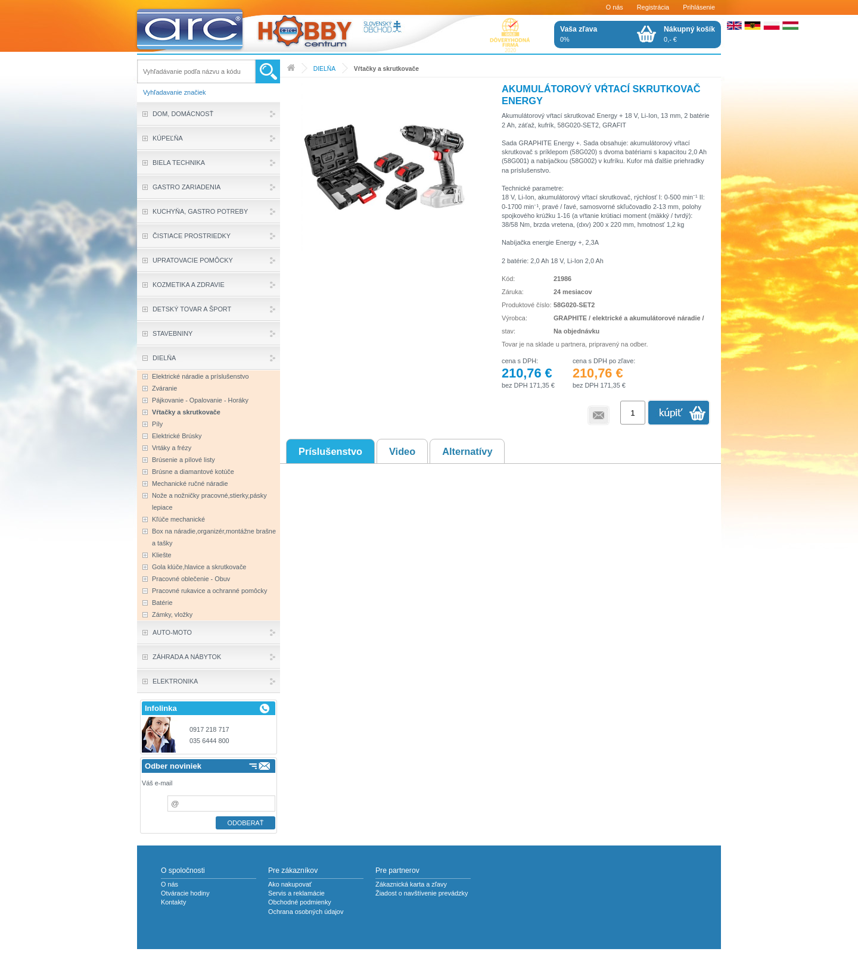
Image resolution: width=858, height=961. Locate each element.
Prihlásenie (699, 7)
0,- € (689, 34)
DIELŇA (324, 68)
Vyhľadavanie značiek (174, 92)
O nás (614, 7)
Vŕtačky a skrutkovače (386, 68)
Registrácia (653, 7)
